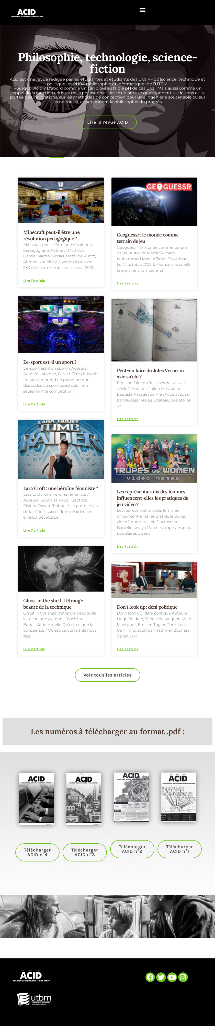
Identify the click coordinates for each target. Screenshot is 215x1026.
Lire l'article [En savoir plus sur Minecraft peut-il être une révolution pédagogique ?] (34, 281)
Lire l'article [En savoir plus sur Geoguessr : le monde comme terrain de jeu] (128, 283)
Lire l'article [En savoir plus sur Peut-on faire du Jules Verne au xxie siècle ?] (128, 419)
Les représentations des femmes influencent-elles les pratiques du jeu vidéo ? (153, 498)
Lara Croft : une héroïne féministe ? (60, 488)
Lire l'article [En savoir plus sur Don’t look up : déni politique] (128, 649)
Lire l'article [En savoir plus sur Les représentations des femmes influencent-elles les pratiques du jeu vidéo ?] (128, 546)
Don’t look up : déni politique (147, 607)
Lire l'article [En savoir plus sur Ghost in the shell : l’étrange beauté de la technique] (34, 649)
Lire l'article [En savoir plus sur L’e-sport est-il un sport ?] (34, 404)
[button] (143, 10)
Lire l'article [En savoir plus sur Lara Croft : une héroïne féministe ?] (34, 530)
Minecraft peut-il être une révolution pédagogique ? (51, 235)
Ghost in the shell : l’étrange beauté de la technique (53, 603)
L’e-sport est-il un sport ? (50, 362)
